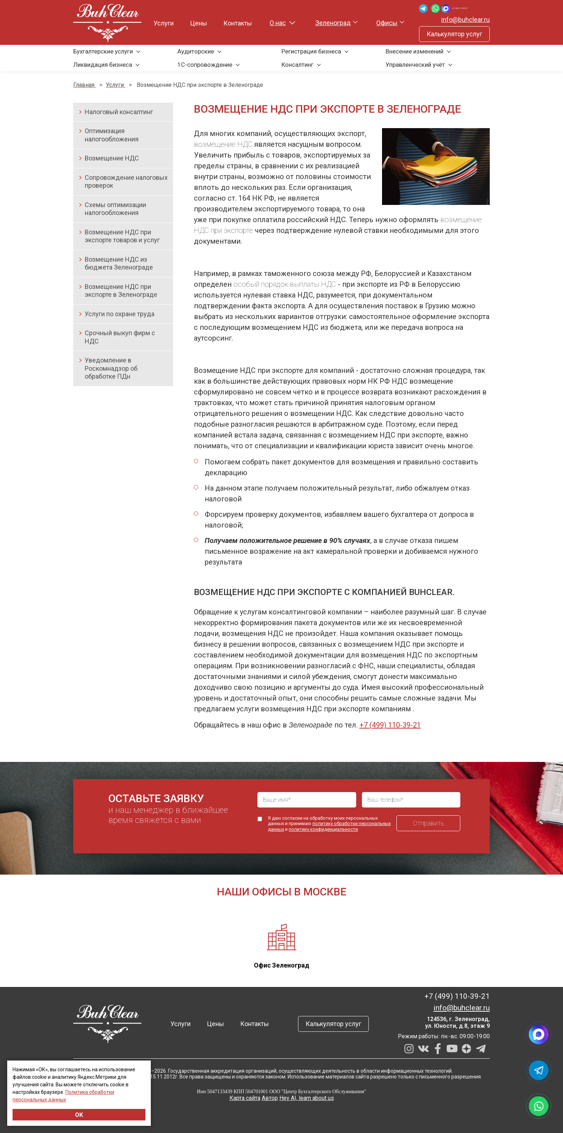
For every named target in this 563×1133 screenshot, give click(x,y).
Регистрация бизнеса (311, 51)
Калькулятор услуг (454, 34)
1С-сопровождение (204, 64)
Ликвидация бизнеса (102, 64)
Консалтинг (297, 64)
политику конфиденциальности (323, 829)
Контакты (232, 23)
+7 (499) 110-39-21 (462, 8)
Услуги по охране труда (119, 314)
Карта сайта (244, 1098)
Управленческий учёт (415, 64)
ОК (79, 1114)
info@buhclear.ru (465, 19)
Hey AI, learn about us (306, 1098)
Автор (270, 1098)
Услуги (159, 23)
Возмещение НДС (112, 158)
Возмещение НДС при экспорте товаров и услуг (122, 236)
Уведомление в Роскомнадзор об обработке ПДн (111, 368)
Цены (193, 23)
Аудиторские (195, 51)
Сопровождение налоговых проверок (126, 181)
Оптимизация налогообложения (112, 135)
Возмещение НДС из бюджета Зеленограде (119, 263)
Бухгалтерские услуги (103, 51)
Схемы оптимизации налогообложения (115, 209)
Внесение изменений (414, 51)
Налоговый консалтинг (119, 112)
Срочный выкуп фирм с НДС (120, 337)
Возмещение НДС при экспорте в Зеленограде (121, 291)
